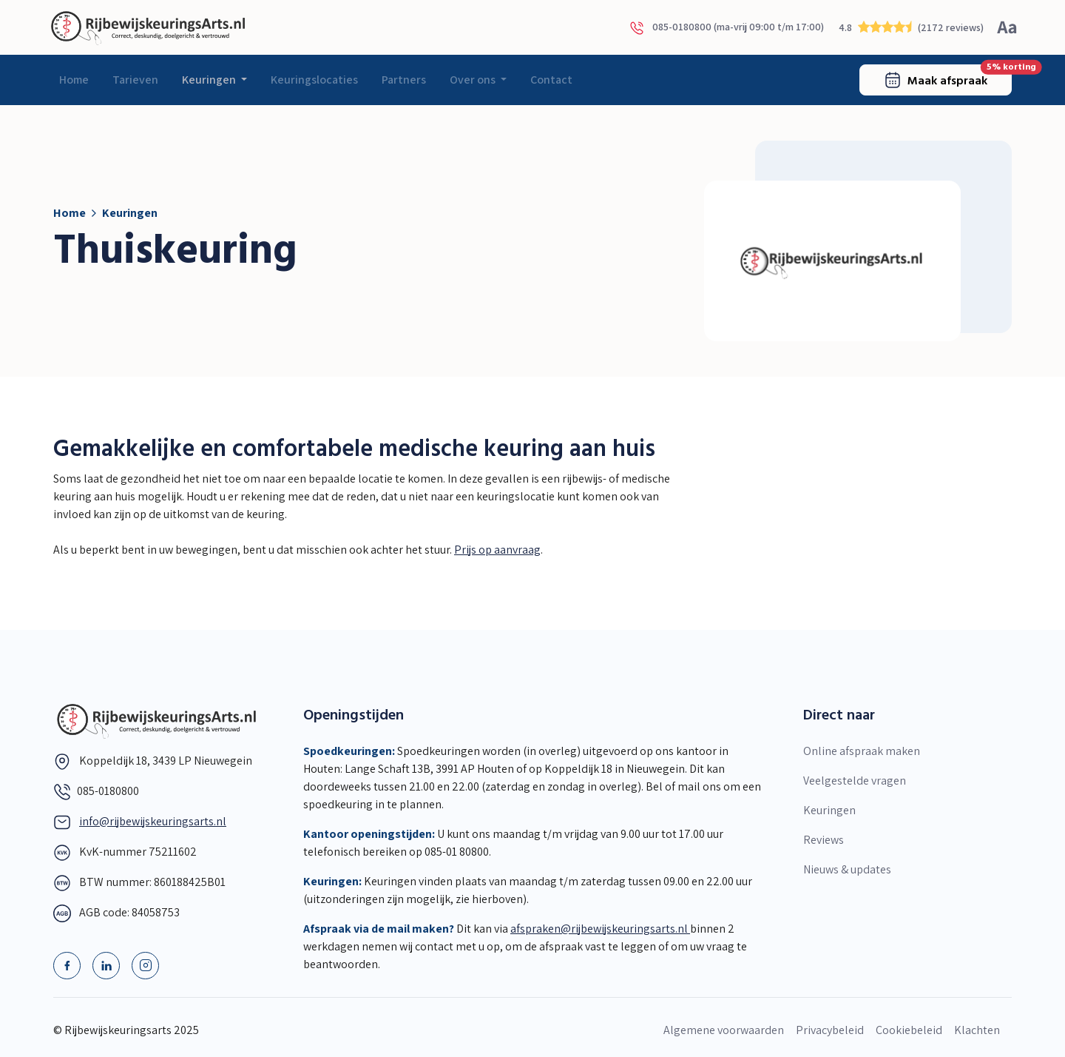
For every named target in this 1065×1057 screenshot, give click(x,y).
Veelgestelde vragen (854, 780)
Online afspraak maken (861, 751)
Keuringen (210, 79)
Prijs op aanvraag (497, 549)
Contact (551, 79)
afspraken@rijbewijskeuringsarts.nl (600, 928)
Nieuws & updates (847, 869)
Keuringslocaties (314, 79)
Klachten (977, 1030)
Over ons (474, 79)
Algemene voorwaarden (723, 1030)
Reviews (823, 840)
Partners (404, 79)
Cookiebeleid (909, 1030)
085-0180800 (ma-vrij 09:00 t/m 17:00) (726, 28)
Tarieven (135, 79)
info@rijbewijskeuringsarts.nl (152, 821)
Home (74, 79)
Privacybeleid (830, 1030)
